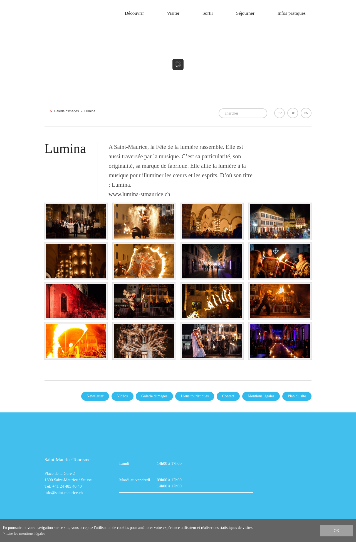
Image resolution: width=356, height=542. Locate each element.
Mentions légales (261, 396)
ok (336, 531)
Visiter (173, 13)
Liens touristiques (195, 396)
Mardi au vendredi (134, 480)
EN (306, 113)
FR (279, 113)
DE (292, 113)
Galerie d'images (66, 111)
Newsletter (95, 396)
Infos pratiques (291, 13)
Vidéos (122, 396)
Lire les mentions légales (25, 533)
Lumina (89, 111)
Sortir (207, 13)
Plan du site (297, 396)
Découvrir (134, 13)
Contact (228, 396)
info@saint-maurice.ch (63, 492)
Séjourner (245, 13)
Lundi (124, 463)
